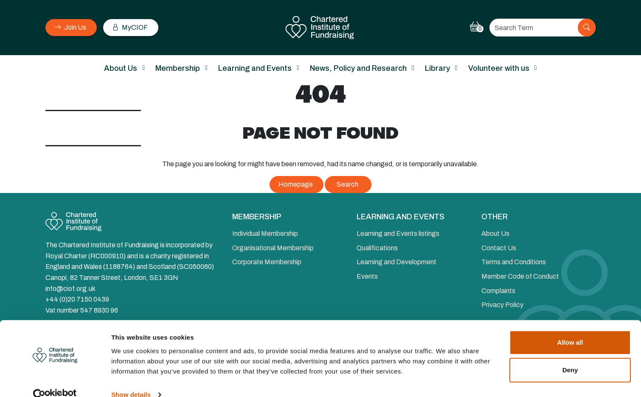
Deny (570, 355)
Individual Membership (265, 233)
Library (437, 68)
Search (347, 184)
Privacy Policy (502, 304)
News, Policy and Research (358, 68)
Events (367, 276)
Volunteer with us (498, 68)
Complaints (498, 290)
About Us (120, 68)
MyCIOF (130, 27)
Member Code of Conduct (520, 276)
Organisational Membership (273, 248)
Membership (177, 68)
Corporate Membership (266, 262)
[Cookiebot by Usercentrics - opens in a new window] (55, 380)
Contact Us (498, 248)
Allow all (570, 328)
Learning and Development (396, 262)
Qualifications (377, 248)
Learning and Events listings (398, 233)
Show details (131, 380)
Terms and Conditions (513, 262)
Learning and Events (255, 68)
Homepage (295, 184)
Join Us (70, 27)
